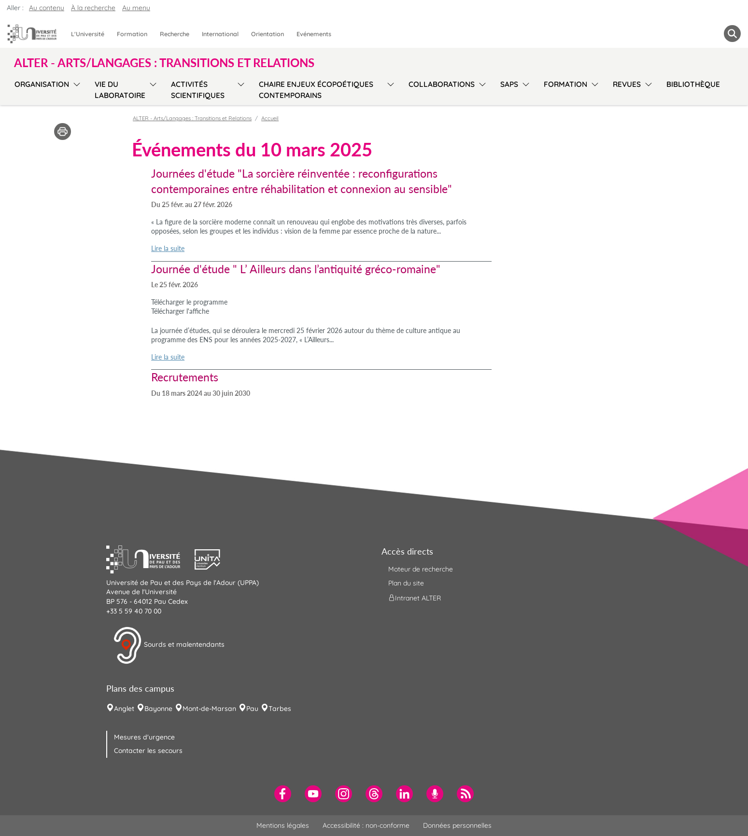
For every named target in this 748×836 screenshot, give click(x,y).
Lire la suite (167, 248)
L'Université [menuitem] (87, 34)
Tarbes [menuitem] (279, 708)
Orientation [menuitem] (267, 34)
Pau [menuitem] (252, 708)
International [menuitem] (220, 34)
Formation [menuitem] (132, 34)
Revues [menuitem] (627, 84)
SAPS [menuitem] (509, 84)
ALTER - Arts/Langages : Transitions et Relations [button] (164, 63)
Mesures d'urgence (144, 737)
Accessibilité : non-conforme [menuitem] (366, 825)
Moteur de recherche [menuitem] (420, 569)
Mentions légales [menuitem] (282, 825)
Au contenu (46, 7)
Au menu (136, 7)
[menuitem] (283, 794)
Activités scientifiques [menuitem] (198, 90)
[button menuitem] (732, 33)
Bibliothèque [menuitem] (693, 84)
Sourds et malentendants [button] (169, 645)
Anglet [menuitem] (124, 708)
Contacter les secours (148, 750)
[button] (150, 558)
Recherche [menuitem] (174, 34)
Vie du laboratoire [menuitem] (120, 90)
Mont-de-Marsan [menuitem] (209, 708)
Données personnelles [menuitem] (457, 825)
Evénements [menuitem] (313, 34)
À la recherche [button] (93, 7)
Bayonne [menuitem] (158, 708)
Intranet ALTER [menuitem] (414, 597)
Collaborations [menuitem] (442, 84)
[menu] (75, 88)
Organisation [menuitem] (41, 84)
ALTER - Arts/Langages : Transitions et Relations (192, 118)
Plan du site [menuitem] (406, 583)
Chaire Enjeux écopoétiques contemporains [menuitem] (316, 90)
